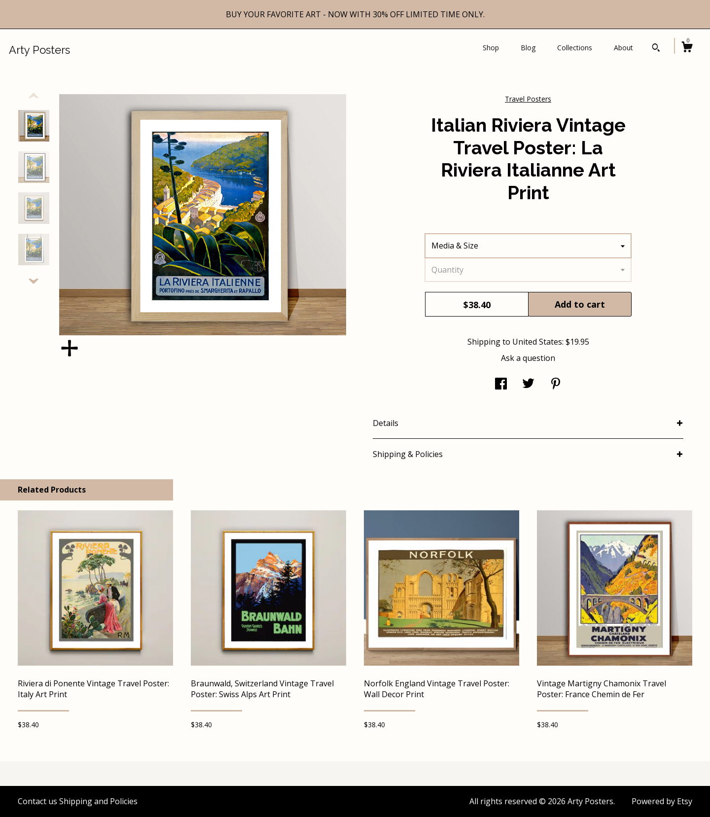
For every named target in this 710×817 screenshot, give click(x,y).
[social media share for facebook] (501, 384)
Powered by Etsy (662, 801)
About (623, 47)
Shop (491, 47)
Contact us (37, 801)
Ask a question (528, 358)
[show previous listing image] (33, 96)
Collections (574, 47)
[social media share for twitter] (528, 384)
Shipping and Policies (98, 801)
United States (537, 341)
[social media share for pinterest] (556, 384)
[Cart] (686, 48)
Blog (528, 47)
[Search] (656, 48)
